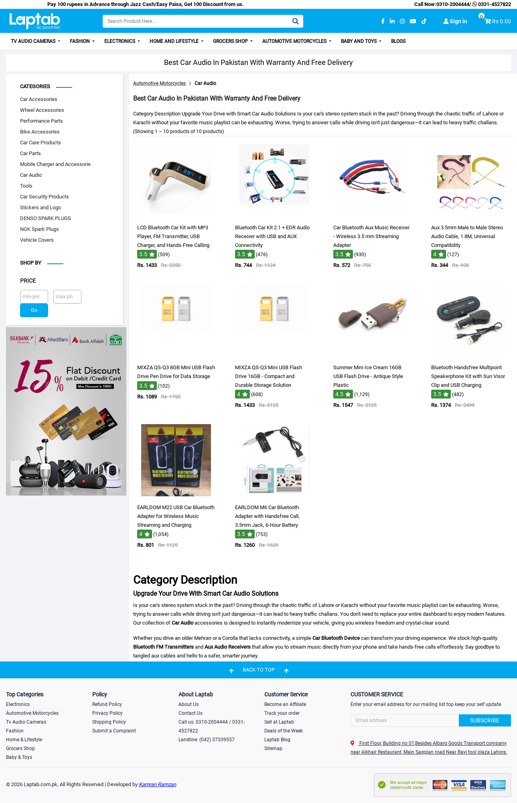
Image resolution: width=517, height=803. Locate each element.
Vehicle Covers (37, 240)
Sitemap (273, 748)
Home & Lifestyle (24, 739)
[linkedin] (392, 21)
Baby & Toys (19, 757)
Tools (26, 186)
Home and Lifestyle (175, 41)
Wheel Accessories (42, 110)
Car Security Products (44, 197)
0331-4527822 (491, 4)
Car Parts (30, 153)
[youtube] (413, 21)
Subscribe (484, 720)
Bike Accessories (40, 132)
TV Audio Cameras (34, 41)
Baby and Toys (359, 41)
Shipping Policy (109, 722)
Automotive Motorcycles (295, 41)
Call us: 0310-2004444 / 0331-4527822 (211, 726)
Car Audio (31, 175)
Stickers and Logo (40, 207)
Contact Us (190, 713)
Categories (35, 86)
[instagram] (402, 21)
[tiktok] (424, 21)
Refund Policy (107, 704)
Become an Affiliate (285, 704)
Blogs (398, 41)
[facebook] (383, 21)
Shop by (30, 263)
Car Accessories (38, 99)
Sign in (455, 21)
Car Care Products (40, 143)
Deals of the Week (283, 731)
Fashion (80, 41)
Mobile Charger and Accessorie (55, 164)
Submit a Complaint (114, 731)
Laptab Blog (277, 739)
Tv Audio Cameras (26, 722)
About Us (188, 704)
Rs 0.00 (501, 21)
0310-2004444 (452, 4)
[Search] (203, 21)
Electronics (120, 41)
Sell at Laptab (279, 722)
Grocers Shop (231, 41)
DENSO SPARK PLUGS (45, 218)
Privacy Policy (107, 713)
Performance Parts (41, 121)
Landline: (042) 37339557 (206, 739)
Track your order (282, 713)
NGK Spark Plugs (39, 229)
